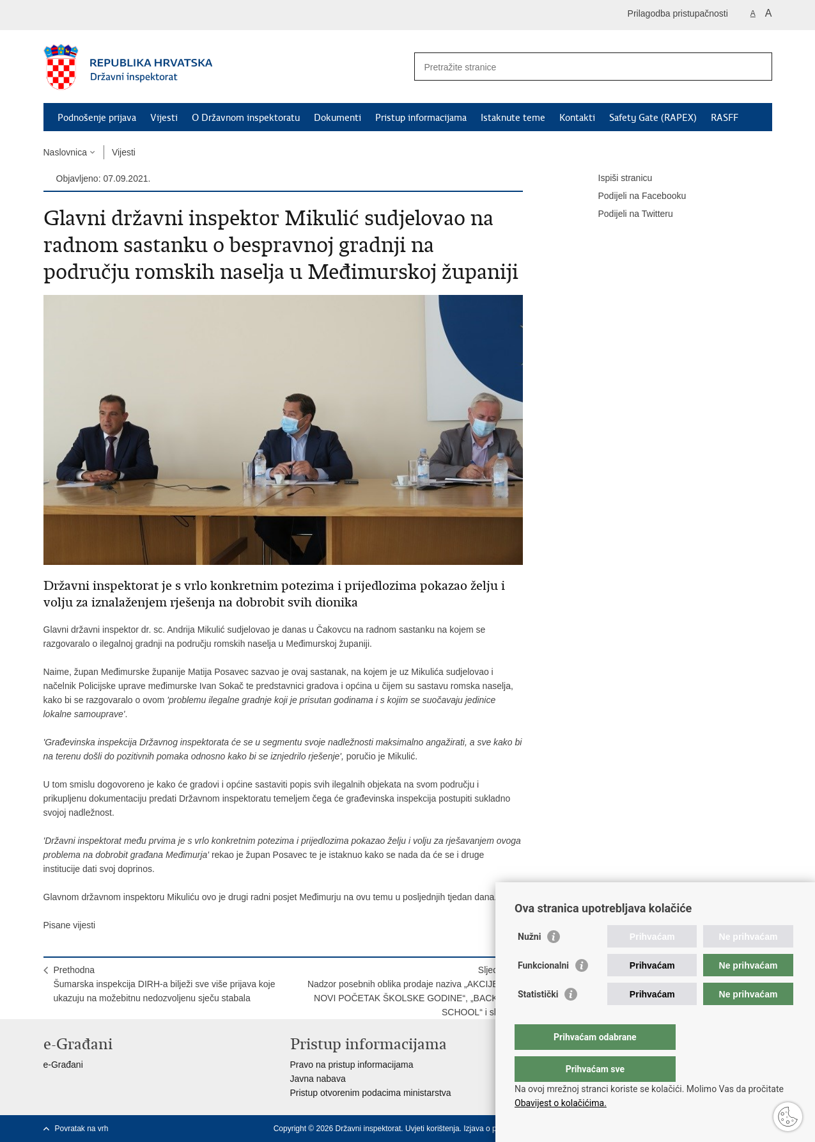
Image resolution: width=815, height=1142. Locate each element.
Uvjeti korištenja (432, 1128)
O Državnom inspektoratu (246, 117)
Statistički (538, 1020)
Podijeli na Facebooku (633, 196)
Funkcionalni (543, 991)
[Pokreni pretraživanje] (757, 66)
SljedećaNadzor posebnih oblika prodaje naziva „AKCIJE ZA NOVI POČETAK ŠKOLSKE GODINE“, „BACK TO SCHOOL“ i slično (410, 991)
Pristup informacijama (421, 117)
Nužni (529, 962)
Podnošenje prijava (97, 117)
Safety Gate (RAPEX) (653, 117)
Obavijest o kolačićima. (561, 1103)
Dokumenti (337, 117)
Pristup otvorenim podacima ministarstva (370, 1093)
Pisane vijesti (69, 925)
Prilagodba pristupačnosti (678, 13)
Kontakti (577, 117)
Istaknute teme (513, 117)
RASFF (724, 117)
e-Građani (63, 1064)
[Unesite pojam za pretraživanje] (579, 66)
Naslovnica (65, 152)
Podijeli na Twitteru (626, 214)
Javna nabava (318, 1079)
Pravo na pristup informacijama (352, 1064)
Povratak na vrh (82, 1128)
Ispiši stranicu (616, 178)
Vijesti (164, 117)
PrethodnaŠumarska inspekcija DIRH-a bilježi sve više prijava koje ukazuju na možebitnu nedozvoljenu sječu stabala (165, 984)
